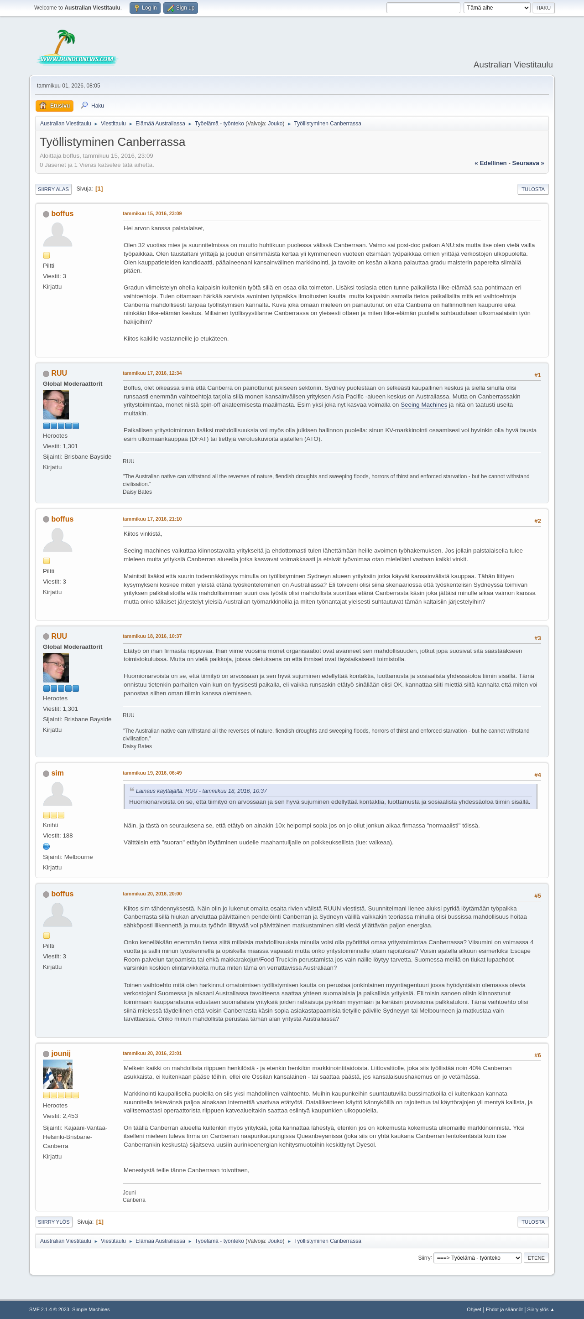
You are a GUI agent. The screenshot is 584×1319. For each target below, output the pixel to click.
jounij (61, 1053)
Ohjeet (474, 1309)
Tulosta (533, 189)
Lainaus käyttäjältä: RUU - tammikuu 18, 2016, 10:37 (201, 791)
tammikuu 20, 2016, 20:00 (152, 893)
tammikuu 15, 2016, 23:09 (152, 213)
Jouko (275, 123)
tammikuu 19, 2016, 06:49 (152, 773)
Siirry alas (53, 189)
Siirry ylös (54, 1222)
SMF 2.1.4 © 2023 (49, 1309)
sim (57, 773)
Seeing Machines (424, 404)
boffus (62, 213)
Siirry (424, 1257)
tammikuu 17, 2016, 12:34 (152, 373)
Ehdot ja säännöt (504, 1309)
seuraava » (528, 163)
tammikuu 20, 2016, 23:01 (152, 1053)
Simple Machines (91, 1309)
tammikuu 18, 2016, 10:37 (152, 636)
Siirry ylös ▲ (541, 1309)
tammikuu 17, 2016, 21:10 (152, 519)
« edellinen (490, 163)
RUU (59, 373)
